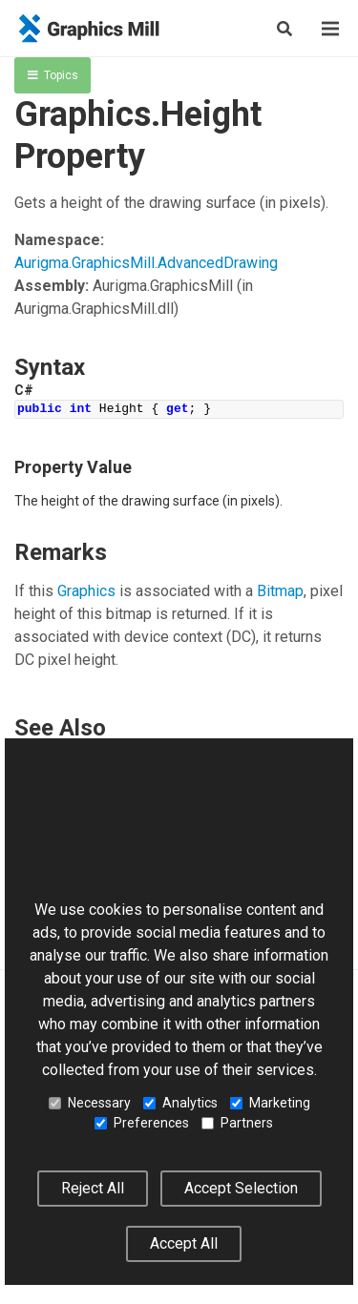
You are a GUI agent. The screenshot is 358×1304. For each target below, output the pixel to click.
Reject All (92, 1188)
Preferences (142, 1122)
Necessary (90, 1102)
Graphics (86, 591)
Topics (53, 75)
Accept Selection (241, 1188)
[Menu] (330, 29)
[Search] (284, 29)
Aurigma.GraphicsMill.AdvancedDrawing (146, 263)
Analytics (180, 1102)
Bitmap (280, 591)
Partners (237, 1122)
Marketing (270, 1102)
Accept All (184, 1243)
